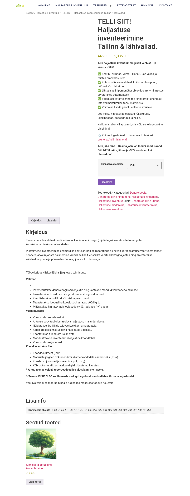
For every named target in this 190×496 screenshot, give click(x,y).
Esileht (30, 13)
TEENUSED (100, 5)
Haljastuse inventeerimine (141, 205)
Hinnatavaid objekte (112, 164)
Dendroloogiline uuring (145, 201)
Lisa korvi (107, 182)
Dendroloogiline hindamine (114, 196)
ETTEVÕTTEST (126, 5)
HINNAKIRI (147, 5)
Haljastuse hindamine (145, 196)
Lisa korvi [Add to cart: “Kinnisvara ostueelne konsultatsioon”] (35, 481)
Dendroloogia (138, 192)
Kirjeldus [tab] (36, 220)
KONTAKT (165, 5)
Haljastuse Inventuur (47, 13)
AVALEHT (44, 5)
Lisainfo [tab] (52, 220)
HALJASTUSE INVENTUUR (71, 5)
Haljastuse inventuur (110, 209)
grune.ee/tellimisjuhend (112, 139)
